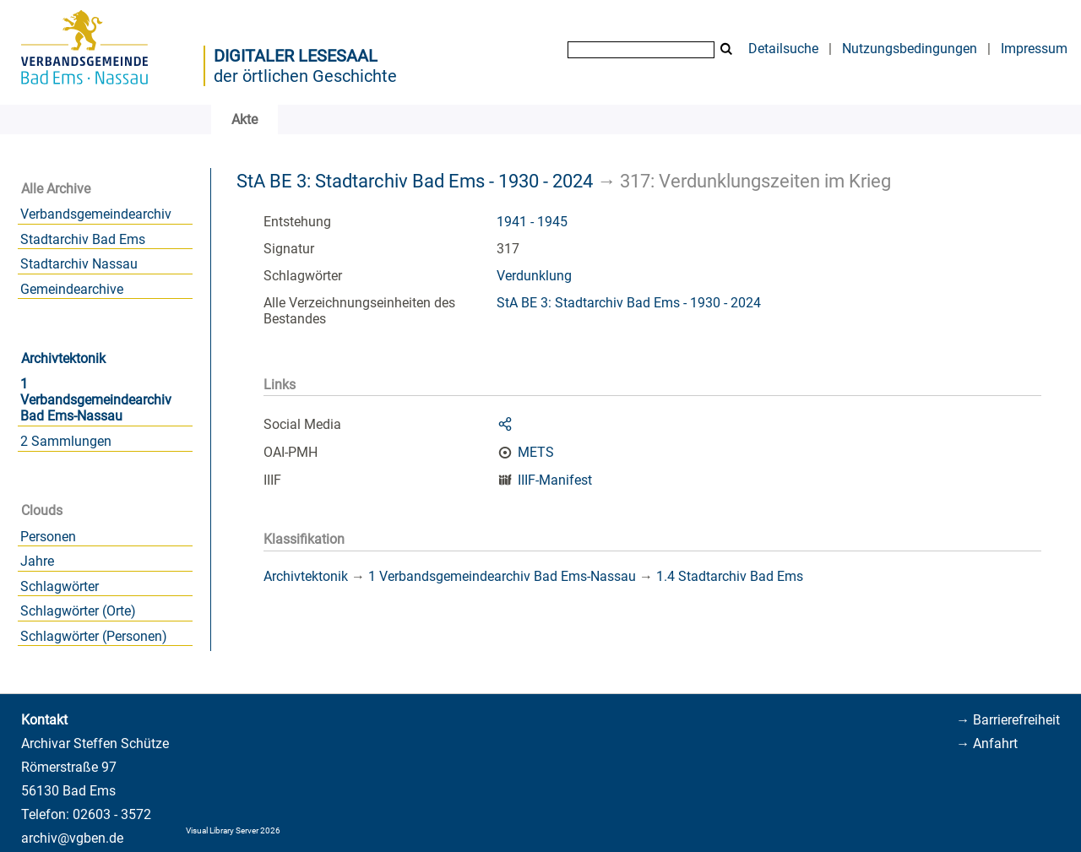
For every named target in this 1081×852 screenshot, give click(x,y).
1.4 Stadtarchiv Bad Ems (729, 576)
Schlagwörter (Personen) (93, 636)
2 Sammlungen (65, 441)
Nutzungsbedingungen (909, 49)
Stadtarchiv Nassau (79, 264)
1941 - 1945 (532, 222)
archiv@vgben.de (72, 838)
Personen (48, 537)
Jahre (37, 561)
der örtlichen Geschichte (305, 76)
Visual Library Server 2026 (233, 830)
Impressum (1034, 49)
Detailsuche (783, 49)
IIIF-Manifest (555, 480)
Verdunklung (534, 276)
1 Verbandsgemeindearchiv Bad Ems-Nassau (95, 400)
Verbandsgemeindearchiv (95, 214)
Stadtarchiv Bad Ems (82, 239)
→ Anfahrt (987, 743)
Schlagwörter (59, 586)
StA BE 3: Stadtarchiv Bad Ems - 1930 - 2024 (414, 181)
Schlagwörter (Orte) (78, 611)
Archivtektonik (63, 358)
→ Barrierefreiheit (1008, 720)
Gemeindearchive (71, 289)
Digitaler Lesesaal (296, 56)
